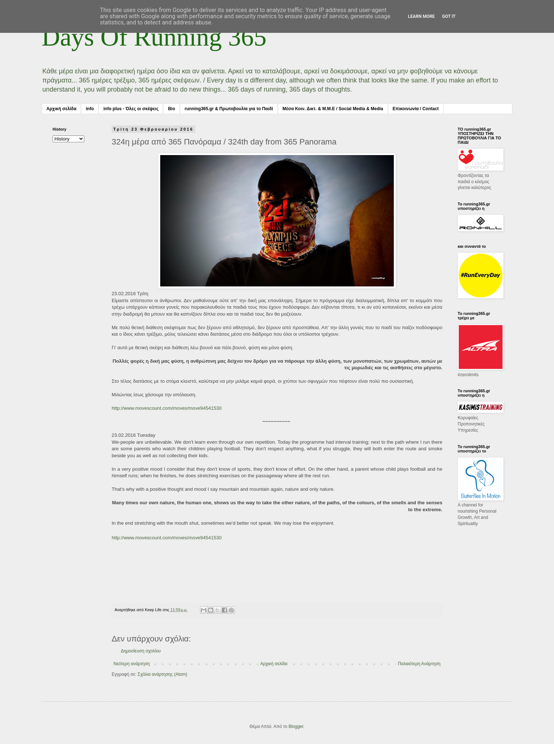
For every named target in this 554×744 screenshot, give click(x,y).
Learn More (421, 16)
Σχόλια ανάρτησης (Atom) (162, 674)
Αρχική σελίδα (61, 108)
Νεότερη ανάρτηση (132, 663)
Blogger (295, 726)
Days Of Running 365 (154, 37)
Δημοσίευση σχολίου (141, 651)
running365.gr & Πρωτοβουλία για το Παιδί (229, 108)
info (90, 108)
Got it (448, 16)
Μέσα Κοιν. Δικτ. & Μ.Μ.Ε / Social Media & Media (332, 108)
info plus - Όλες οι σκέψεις (130, 108)
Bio (171, 108)
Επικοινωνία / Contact (416, 108)
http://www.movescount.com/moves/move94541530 (167, 408)
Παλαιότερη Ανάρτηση (419, 663)
